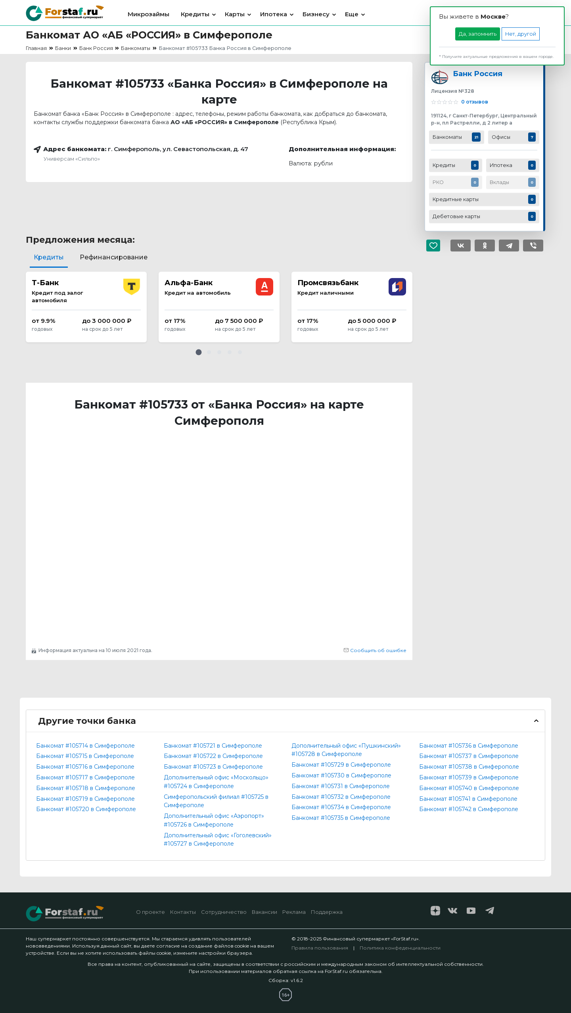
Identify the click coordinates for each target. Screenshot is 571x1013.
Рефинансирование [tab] (114, 257)
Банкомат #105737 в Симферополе (469, 756)
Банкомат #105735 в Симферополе (340, 817)
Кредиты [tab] (49, 257)
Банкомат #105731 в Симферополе (340, 786)
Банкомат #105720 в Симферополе (86, 809)
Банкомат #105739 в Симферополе (469, 777)
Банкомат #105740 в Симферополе (469, 788)
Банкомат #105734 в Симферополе (341, 807)
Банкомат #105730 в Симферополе (341, 775)
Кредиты (195, 14)
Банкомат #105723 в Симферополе (213, 766)
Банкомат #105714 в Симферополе (85, 745)
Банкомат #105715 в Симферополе (85, 756)
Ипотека (273, 14)
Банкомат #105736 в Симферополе (468, 745)
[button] (199, 352)
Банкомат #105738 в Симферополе (469, 766)
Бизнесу (316, 14)
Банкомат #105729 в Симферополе (341, 764)
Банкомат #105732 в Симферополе (341, 796)
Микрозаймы (148, 14)
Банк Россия (477, 73)
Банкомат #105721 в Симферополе (213, 745)
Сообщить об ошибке (374, 650)
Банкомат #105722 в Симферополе (213, 756)
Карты (235, 14)
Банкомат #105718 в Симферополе (85, 788)
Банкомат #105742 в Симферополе (468, 809)
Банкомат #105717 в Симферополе (85, 777)
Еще (351, 14)
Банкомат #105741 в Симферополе (468, 798)
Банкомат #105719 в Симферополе (85, 798)
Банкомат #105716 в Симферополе (85, 766)
